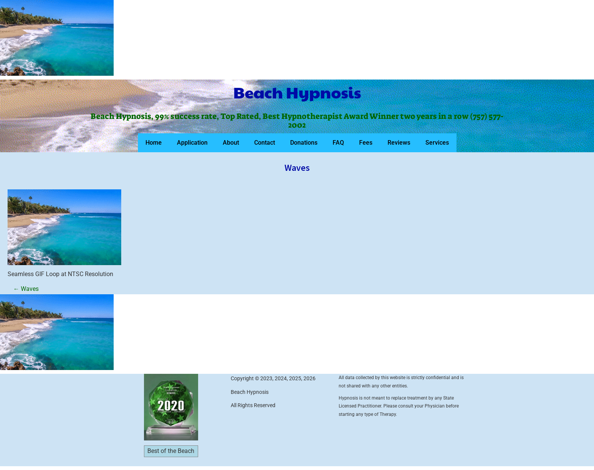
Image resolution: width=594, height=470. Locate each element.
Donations (303, 142)
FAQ (338, 142)
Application (192, 142)
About (231, 142)
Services (437, 142)
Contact (264, 142)
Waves (26, 288)
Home (153, 142)
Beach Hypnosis (297, 92)
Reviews (399, 142)
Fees (365, 142)
